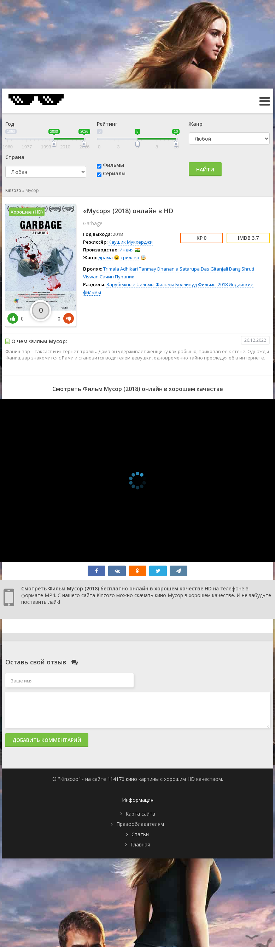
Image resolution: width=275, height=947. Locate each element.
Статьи (140, 834)
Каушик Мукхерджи (131, 242)
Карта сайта (140, 813)
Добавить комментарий (46, 740)
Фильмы (113, 164)
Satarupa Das (194, 269)
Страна (14, 157)
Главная (140, 844)
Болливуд (186, 284)
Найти (205, 169)
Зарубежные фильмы (130, 284)
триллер (130, 257)
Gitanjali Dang (225, 269)
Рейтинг (107, 123)
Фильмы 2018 (213, 284)
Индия (126, 249)
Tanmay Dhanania (159, 269)
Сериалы (114, 173)
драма (105, 257)
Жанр (196, 123)
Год (9, 123)
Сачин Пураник (117, 276)
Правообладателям (140, 824)
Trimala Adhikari (120, 269)
